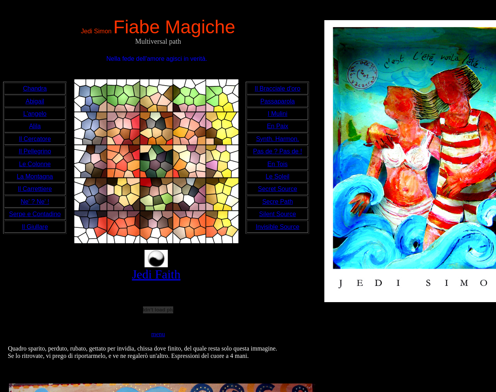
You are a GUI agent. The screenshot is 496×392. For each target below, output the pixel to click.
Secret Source (277, 189)
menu (158, 334)
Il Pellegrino (35, 151)
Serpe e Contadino (34, 214)
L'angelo (34, 113)
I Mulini (278, 113)
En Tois (277, 164)
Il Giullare (35, 227)
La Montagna (35, 176)
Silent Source (277, 214)
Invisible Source (278, 227)
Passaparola (277, 101)
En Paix (277, 126)
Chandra (34, 88)
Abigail (35, 101)
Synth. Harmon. (277, 139)
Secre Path (277, 201)
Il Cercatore (35, 139)
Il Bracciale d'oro (277, 88)
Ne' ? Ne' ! (35, 201)
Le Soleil (277, 176)
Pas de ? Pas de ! (277, 151)
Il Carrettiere (35, 189)
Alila (35, 126)
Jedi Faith (156, 274)
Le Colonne (35, 164)
